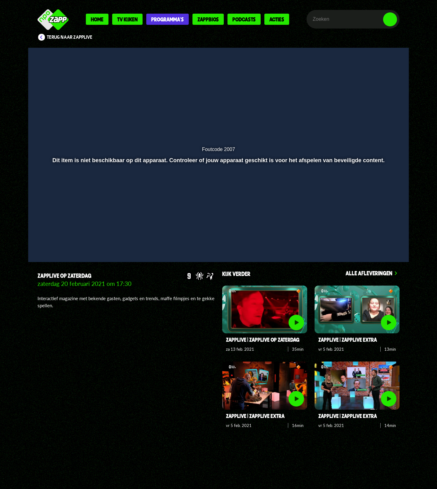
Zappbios (208, 19)
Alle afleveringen (369, 273)
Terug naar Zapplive (70, 37)
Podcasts (244, 19)
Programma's (167, 19)
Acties (276, 19)
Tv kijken (127, 19)
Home (97, 19)
